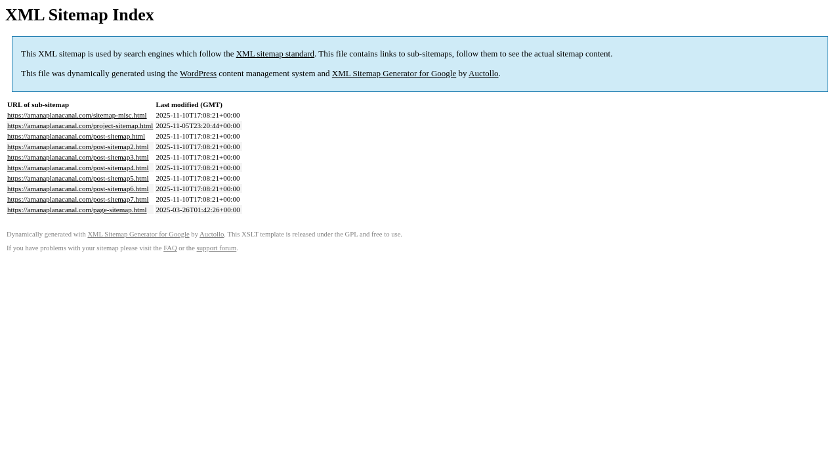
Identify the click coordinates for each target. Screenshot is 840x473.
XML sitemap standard (275, 53)
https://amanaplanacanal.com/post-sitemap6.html (78, 188)
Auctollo (484, 73)
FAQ (170, 248)
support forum (217, 248)
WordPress (198, 73)
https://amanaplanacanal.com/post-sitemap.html (76, 136)
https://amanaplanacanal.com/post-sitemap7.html (78, 199)
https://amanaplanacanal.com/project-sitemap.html (80, 125)
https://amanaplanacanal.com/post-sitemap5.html (78, 178)
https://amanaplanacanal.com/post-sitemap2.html (78, 146)
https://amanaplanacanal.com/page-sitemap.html (77, 210)
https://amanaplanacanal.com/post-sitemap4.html (78, 167)
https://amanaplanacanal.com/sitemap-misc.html (77, 115)
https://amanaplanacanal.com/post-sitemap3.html (78, 157)
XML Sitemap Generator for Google (394, 73)
